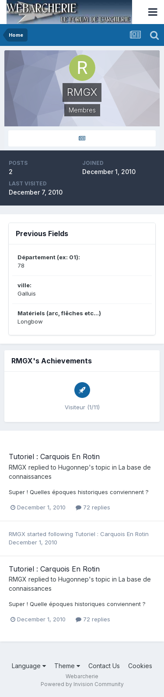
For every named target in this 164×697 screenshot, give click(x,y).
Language (29, 665)
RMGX (18, 467)
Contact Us (104, 665)
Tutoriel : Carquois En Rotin (54, 456)
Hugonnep (73, 467)
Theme (67, 665)
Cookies (140, 665)
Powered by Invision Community (82, 684)
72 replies (93, 507)
